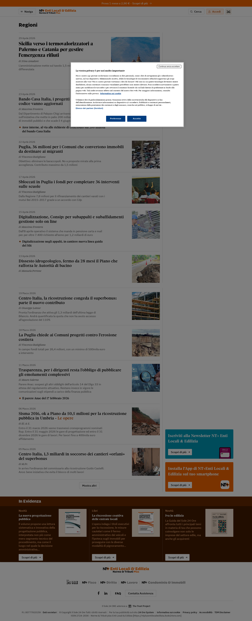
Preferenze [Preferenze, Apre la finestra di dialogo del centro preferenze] (115, 119)
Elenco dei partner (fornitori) (89, 108)
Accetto (137, 119)
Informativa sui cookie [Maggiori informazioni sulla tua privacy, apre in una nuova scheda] (110, 93)
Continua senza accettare (169, 66)
